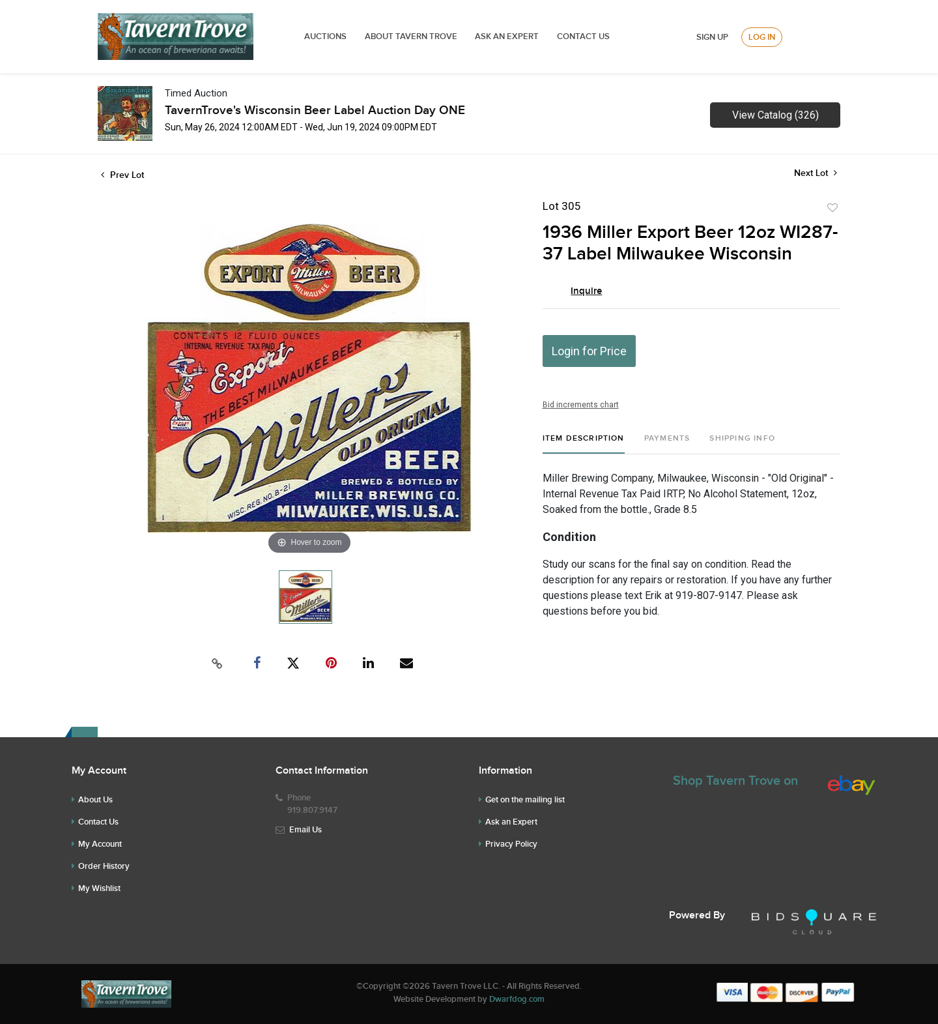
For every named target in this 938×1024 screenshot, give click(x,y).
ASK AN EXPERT (507, 36)
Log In (761, 37)
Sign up (712, 37)
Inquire (586, 291)
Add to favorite (832, 208)
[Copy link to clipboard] (217, 663)
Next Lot (815, 173)
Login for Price (589, 351)
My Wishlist (99, 888)
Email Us (305, 830)
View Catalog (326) (775, 115)
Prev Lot (122, 175)
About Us (95, 800)
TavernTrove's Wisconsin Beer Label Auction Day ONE (315, 110)
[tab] (584, 443)
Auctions (325, 36)
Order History (104, 866)
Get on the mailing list (525, 800)
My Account (100, 844)
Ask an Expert (511, 822)
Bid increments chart (581, 404)
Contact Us (583, 36)
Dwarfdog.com (517, 999)
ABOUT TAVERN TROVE (412, 36)
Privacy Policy (511, 844)
